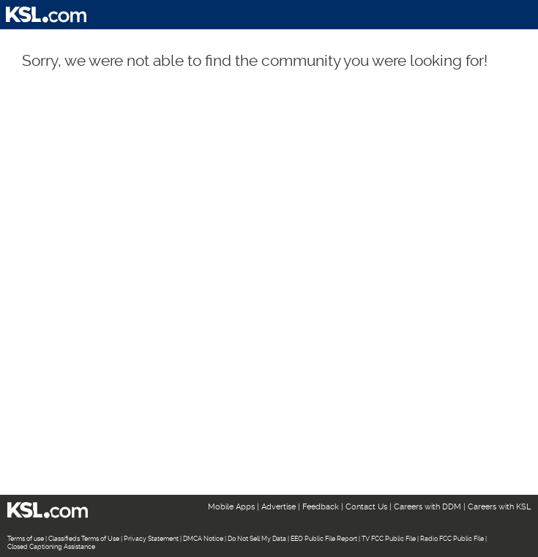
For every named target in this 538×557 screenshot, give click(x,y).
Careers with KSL (499, 507)
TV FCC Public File (389, 538)
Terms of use (25, 538)
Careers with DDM (427, 507)
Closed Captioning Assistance (51, 546)
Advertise (278, 507)
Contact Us (366, 507)
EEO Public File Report (324, 538)
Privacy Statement (151, 538)
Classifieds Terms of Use (83, 538)
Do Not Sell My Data (257, 538)
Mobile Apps (231, 507)
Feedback (320, 507)
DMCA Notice (203, 538)
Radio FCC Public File (452, 538)
